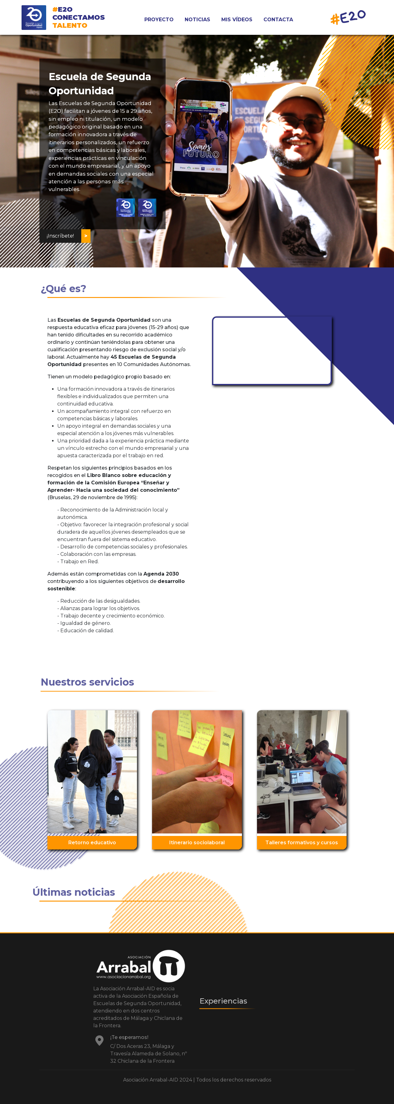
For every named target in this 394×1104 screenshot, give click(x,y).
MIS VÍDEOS (236, 19)
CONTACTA (278, 19)
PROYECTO (159, 19)
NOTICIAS (197, 19)
